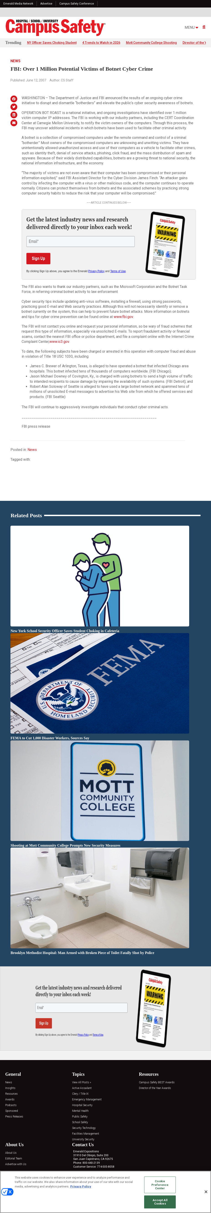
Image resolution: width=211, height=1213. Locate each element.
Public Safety (80, 1109)
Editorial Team (13, 1151)
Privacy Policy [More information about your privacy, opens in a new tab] (80, 1186)
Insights (10, 1081)
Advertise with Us (15, 1157)
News (15, 61)
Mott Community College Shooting (151, 42)
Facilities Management (85, 1126)
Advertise (46, 3)
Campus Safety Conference (76, 3)
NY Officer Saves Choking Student (52, 42)
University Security (83, 1132)
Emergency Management (87, 1092)
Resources (11, 1087)
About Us (11, 1146)
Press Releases (14, 1109)
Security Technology (84, 1121)
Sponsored (11, 1104)
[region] (105, 1192)
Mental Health (80, 1104)
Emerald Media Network (18, 3)
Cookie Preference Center (159, 1184)
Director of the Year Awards (155, 1081)
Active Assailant (82, 1081)
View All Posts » (81, 1075)
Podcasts (11, 1098)
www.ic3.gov (59, 341)
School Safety (80, 1115)
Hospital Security (82, 1098)
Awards (10, 1092)
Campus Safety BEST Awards (157, 1075)
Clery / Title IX (80, 1087)
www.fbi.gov (123, 317)
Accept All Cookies (160, 1201)
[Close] (206, 1192)
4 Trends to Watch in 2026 (101, 42)
